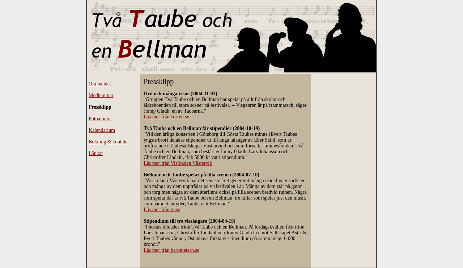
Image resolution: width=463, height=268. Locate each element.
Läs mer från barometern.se (171, 250)
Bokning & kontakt (108, 142)
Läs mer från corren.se (166, 117)
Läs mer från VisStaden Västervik (178, 163)
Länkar (96, 153)
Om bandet (100, 84)
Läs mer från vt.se (162, 209)
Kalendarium (102, 130)
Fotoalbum (100, 118)
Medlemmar (101, 95)
